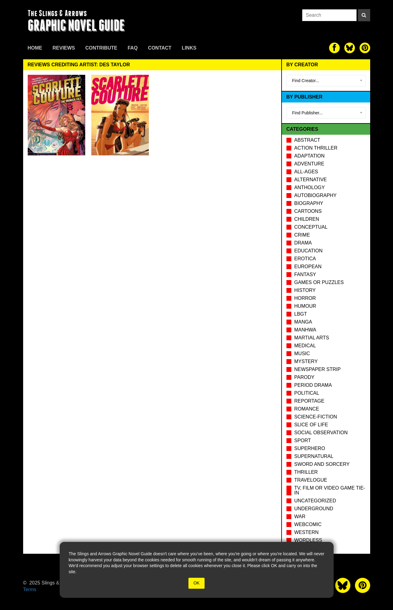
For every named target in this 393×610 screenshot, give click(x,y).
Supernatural (314, 456)
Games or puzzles (319, 282)
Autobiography (315, 195)
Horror (305, 298)
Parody (304, 377)
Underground (313, 508)
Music (302, 353)
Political (306, 393)
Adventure (309, 163)
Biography (308, 203)
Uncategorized (315, 500)
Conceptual (311, 227)
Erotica (305, 258)
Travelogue (310, 480)
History (305, 290)
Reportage (309, 401)
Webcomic (308, 524)
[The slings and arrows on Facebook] (334, 48)
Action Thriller (316, 148)
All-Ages (306, 171)
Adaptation (309, 155)
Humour (305, 306)
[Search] (364, 15)
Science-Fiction (315, 416)
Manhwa (305, 329)
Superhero (309, 448)
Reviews (64, 47)
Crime (302, 234)
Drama (303, 242)
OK (196, 583)
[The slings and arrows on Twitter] (349, 48)
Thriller (306, 472)
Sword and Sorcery (322, 464)
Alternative (310, 179)
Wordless (308, 540)
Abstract (307, 140)
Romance (306, 408)
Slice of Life (311, 424)
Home (35, 47)
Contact (159, 47)
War (300, 516)
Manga (303, 321)
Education (308, 250)
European (308, 266)
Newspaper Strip (317, 369)
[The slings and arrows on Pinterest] (365, 48)
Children (306, 219)
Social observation (321, 432)
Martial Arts (311, 337)
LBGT (300, 314)
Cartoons (308, 211)
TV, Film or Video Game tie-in (329, 490)
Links (189, 47)
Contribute (101, 47)
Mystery (306, 361)
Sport (302, 440)
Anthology (309, 187)
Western (306, 532)
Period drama (313, 385)
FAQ (133, 47)
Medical (305, 345)
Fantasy (305, 274)
